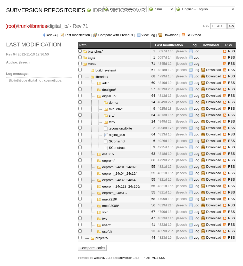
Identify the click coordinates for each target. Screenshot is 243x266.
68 (153, 76)
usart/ (104, 225)
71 (153, 64)
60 (153, 83)
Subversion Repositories (45, 10)
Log (196, 51)
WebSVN (99, 257)
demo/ (111, 102)
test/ (109, 122)
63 (153, 154)
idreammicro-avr (119, 10)
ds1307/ (105, 154)
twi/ (102, 219)
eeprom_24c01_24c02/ (117, 167)
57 (153, 89)
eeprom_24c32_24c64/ (117, 180)
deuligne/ (106, 90)
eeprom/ (105, 161)
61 (153, 70)
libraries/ (99, 77)
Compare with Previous (115, 35)
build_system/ (103, 70)
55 (153, 166)
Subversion (125, 257)
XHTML (151, 257)
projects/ (99, 238)
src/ (109, 115)
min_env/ (113, 109)
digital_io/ (106, 96)
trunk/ (89, 64)
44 (153, 237)
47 (153, 218)
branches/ (93, 51)
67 (153, 212)
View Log (148, 35)
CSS (162, 257)
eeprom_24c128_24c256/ (118, 186)
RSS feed (194, 35)
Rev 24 (51, 35)
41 (153, 225)
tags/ (89, 58)
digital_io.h (114, 135)
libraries (38, 26)
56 (153, 205)
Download (170, 35)
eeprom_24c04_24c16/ (117, 173)
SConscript (114, 141)
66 (153, 160)
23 (153, 231)
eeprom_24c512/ (112, 193)
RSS (231, 51)
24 (153, 102)
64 (153, 96)
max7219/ (107, 199)
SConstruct (114, 148)
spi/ (102, 212)
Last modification (77, 35)
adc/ (102, 83)
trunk (23, 26)
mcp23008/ (108, 206)
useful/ (104, 231)
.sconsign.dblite (118, 128)
